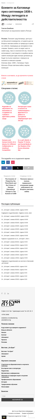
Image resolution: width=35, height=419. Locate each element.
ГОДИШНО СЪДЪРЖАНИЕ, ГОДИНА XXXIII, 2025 (16, 213)
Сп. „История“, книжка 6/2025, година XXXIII (14, 219)
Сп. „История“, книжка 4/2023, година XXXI (14, 273)
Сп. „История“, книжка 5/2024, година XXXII (14, 245)
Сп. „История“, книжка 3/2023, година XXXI (14, 276)
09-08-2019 (18, 24)
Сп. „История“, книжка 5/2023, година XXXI (14, 269)
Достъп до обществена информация (22, 411)
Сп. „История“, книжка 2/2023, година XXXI (14, 279)
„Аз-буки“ (9, 24)
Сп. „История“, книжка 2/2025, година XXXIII (14, 232)
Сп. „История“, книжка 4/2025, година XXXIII (14, 226)
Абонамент (5, 337)
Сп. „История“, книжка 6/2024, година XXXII (14, 242)
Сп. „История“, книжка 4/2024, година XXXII (14, 248)
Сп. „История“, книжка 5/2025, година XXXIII (14, 222)
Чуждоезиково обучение (9, 384)
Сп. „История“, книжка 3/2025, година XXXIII (14, 229)
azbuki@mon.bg (6, 320)
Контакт (3, 335)
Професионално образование (11, 379)
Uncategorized (10, 3)
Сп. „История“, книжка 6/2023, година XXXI (14, 266)
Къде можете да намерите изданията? (13, 327)
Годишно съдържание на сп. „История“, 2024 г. (15, 238)
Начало (3, 3)
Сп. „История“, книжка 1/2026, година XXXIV (14, 210)
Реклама (4, 342)
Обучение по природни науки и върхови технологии (14, 376)
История (4, 382)
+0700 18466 (5, 314)
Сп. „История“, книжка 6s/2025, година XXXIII (15, 216)
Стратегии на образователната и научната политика (15, 365)
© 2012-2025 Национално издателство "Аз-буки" (13, 416)
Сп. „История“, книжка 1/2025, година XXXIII (14, 235)
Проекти (4, 339)
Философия (5, 387)
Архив (3, 356)
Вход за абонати (6, 330)
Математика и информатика (10, 373)
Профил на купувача (28, 413)
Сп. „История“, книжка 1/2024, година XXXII (14, 258)
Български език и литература (11, 368)
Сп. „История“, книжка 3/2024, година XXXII (14, 251)
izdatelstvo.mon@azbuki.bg (9, 318)
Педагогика (5, 371)
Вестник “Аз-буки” (7, 351)
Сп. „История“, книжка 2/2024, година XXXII (14, 254)
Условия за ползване (14, 413)
